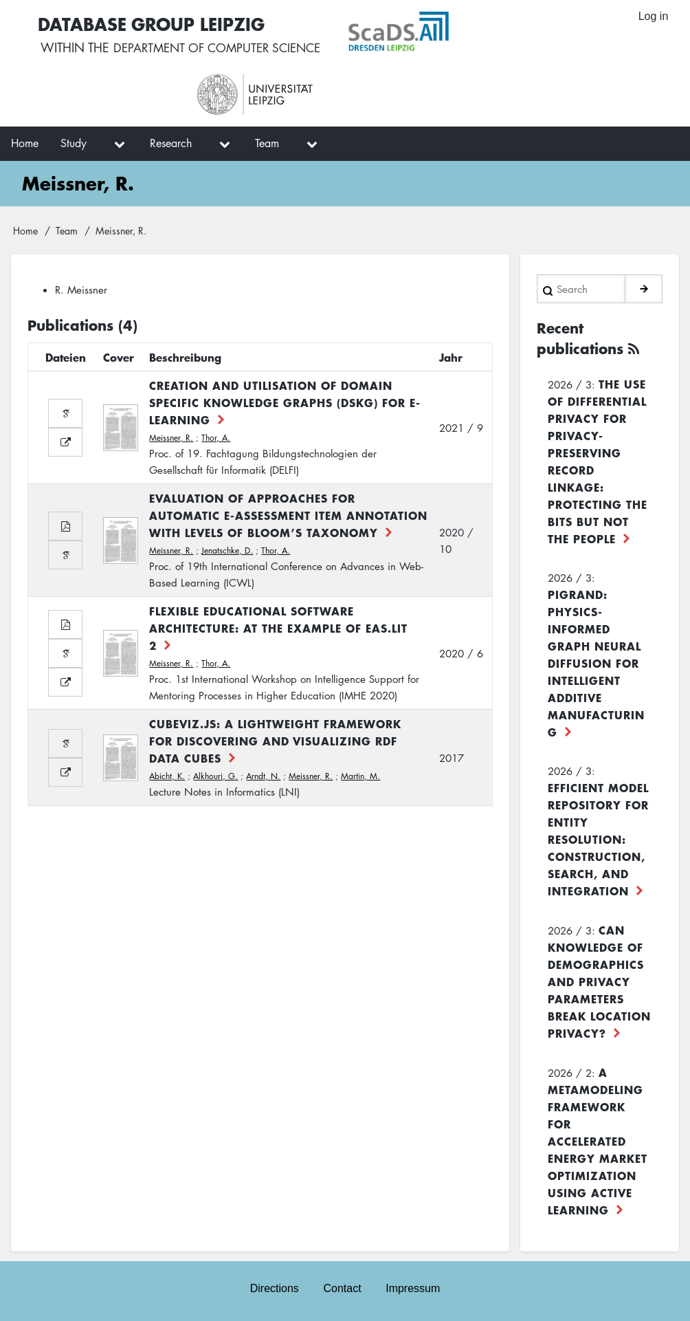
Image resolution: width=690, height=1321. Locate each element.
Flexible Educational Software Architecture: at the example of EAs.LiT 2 (278, 627)
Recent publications (580, 338)
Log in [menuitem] (653, 17)
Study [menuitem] (73, 143)
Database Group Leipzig (151, 23)
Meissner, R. (171, 438)
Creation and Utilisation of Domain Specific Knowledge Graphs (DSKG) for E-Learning (285, 402)
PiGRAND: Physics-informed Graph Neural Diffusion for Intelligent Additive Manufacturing (596, 663)
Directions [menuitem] (273, 1287)
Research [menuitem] (171, 143)
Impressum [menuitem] (413, 1287)
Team (67, 230)
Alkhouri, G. (215, 776)
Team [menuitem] (267, 143)
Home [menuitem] (24, 143)
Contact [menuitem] (342, 1287)
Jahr (451, 357)
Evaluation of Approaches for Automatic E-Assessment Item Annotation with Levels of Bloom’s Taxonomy (288, 515)
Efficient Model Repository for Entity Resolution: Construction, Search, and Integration (598, 839)
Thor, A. (215, 438)
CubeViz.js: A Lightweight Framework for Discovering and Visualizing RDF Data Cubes (275, 740)
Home (25, 230)
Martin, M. (360, 776)
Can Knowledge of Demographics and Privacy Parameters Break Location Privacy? (599, 981)
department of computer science (221, 48)
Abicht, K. (167, 776)
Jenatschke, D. (227, 550)
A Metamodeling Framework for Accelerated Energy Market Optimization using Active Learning (597, 1141)
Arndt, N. (263, 776)
